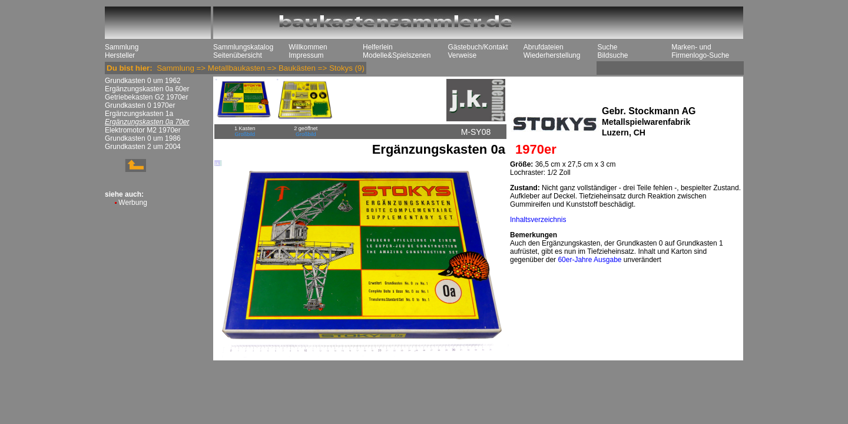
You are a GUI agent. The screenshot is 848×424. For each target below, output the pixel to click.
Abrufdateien (544, 47)
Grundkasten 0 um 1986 (143, 138)
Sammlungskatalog (243, 47)
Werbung (132, 202)
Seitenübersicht (237, 55)
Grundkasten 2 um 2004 (143, 147)
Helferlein (378, 47)
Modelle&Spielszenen (396, 55)
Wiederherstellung (552, 55)
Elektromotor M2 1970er (143, 130)
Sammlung (121, 47)
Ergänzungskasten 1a (139, 114)
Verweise (462, 55)
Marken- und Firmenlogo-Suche (700, 51)
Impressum (306, 55)
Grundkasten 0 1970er (140, 105)
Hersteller (120, 55)
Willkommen (308, 47)
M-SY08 (476, 132)
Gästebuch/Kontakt (478, 47)
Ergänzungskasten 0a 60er (147, 89)
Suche (607, 47)
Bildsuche (612, 55)
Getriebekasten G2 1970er (146, 97)
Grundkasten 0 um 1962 (143, 81)
